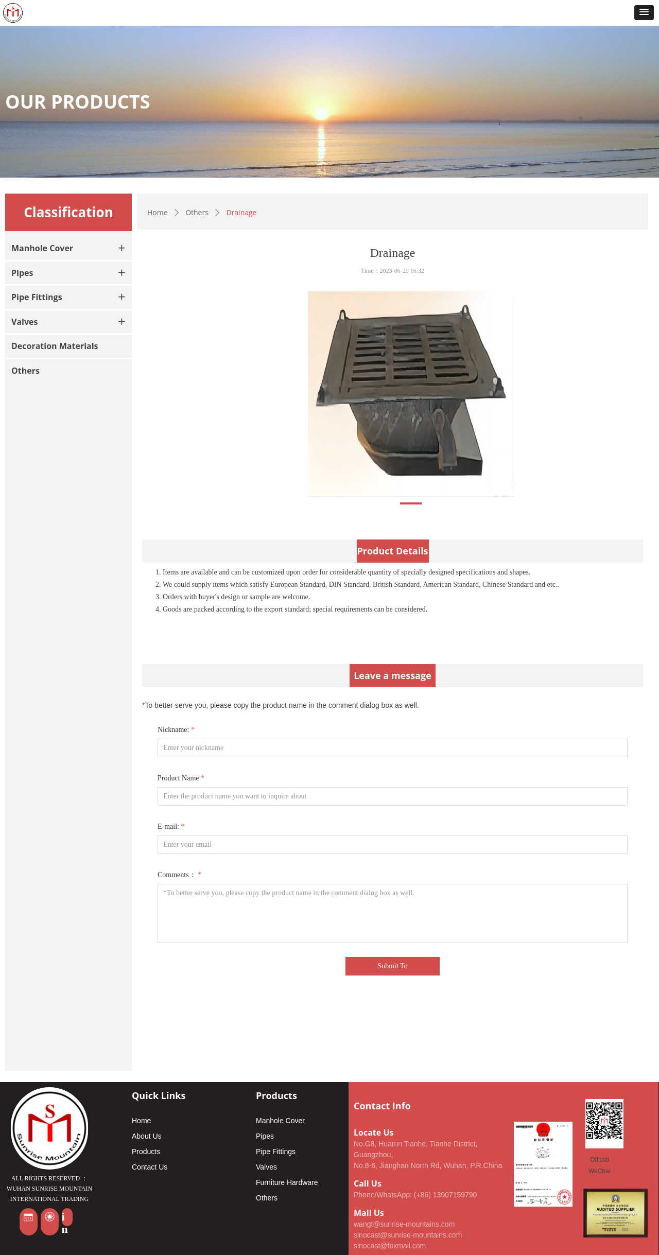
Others (197, 212)
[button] (644, 12)
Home (157, 212)
